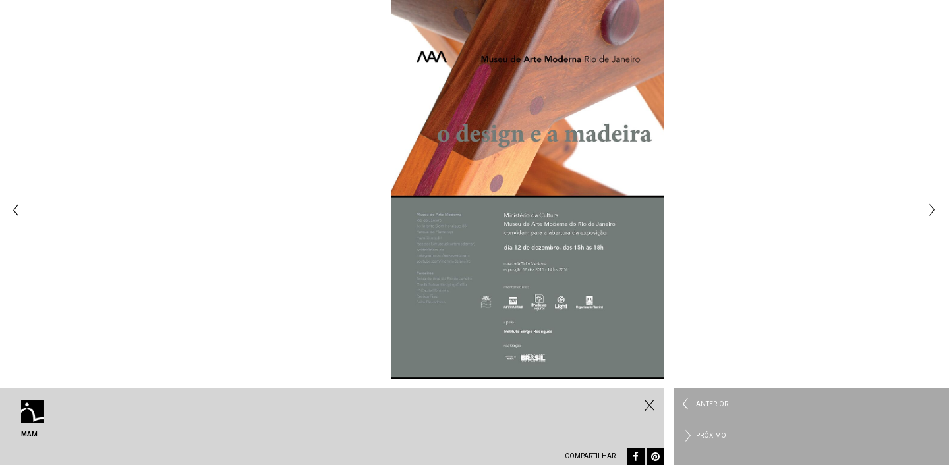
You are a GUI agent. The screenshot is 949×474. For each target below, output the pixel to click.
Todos (647, 404)
